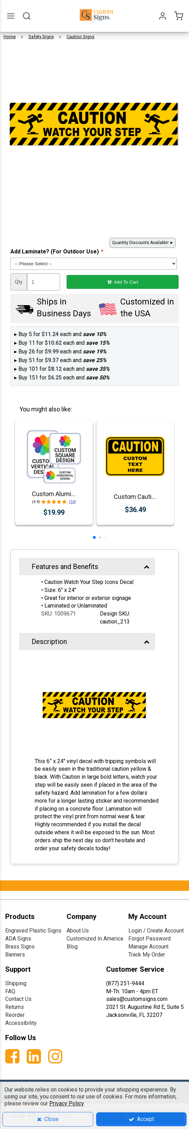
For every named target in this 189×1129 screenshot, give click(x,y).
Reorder (15, 1015)
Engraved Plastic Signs (33, 930)
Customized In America (95, 938)
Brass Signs (20, 946)
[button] (94, 537)
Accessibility (21, 1023)
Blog (72, 946)
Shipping (15, 983)
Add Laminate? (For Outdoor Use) (56, 251)
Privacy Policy (66, 1103)
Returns (14, 1007)
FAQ (10, 991)
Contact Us (18, 999)
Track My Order (146, 954)
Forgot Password (149, 938)
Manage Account (148, 946)
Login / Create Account (156, 930)
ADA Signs (18, 938)
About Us (78, 930)
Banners (15, 954)
